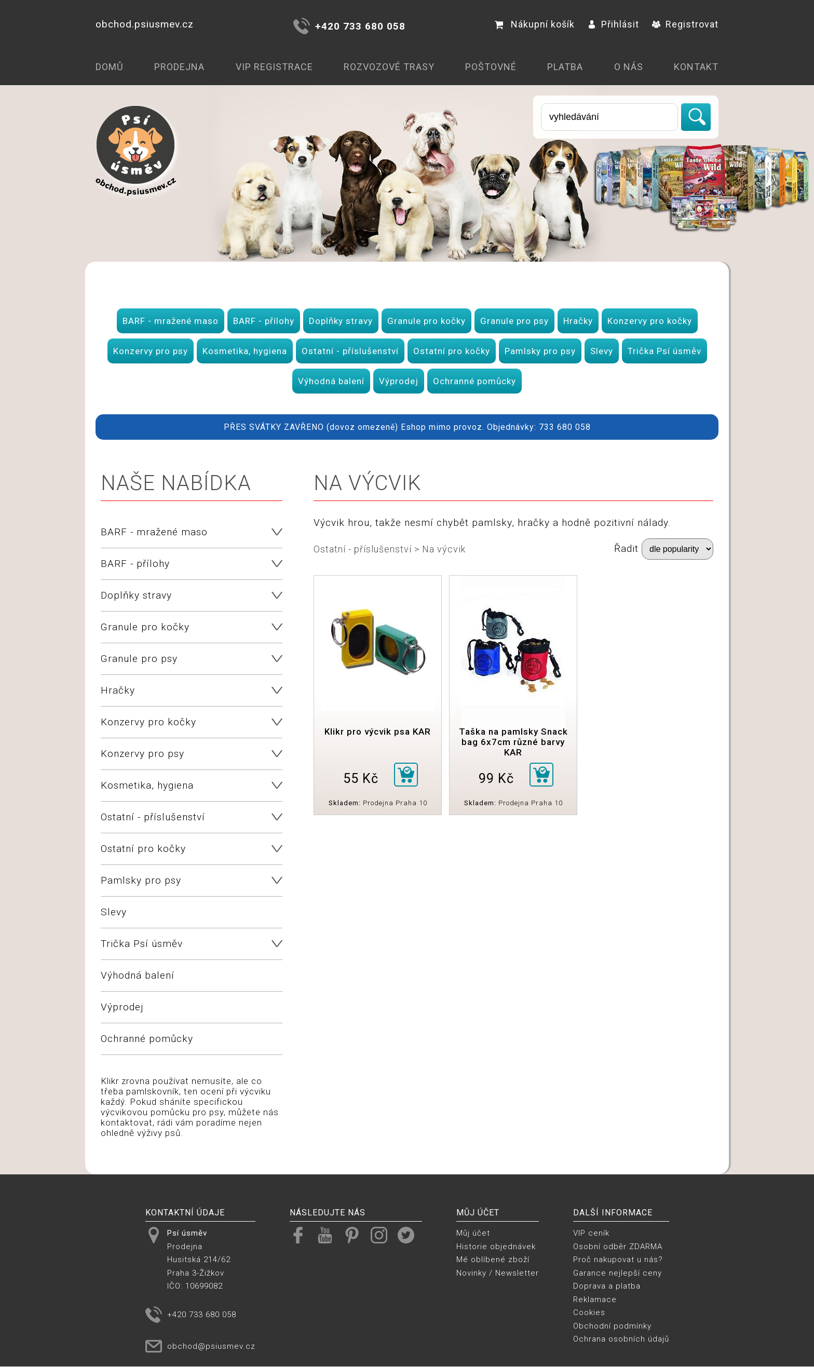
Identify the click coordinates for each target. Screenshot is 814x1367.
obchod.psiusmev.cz (145, 24)
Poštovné (491, 66)
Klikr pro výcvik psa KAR (377, 731)
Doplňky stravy (341, 321)
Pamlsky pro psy (540, 351)
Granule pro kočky (426, 321)
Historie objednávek (496, 1246)
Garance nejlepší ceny (617, 1273)
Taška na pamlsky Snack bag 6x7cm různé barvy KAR (513, 741)
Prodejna (179, 66)
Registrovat (685, 24)
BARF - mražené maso (171, 321)
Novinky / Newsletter (497, 1273)
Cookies (589, 1312)
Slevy (601, 351)
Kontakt (696, 66)
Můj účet (473, 1233)
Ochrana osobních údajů (621, 1339)
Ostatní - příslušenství (350, 351)
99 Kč (496, 778)
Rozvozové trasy (389, 66)
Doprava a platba (607, 1286)
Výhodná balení (331, 381)
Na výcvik (444, 549)
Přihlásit (613, 24)
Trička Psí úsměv (664, 351)
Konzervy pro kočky (649, 321)
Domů (110, 66)
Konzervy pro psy (150, 351)
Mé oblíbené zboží (493, 1259)
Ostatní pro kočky (451, 351)
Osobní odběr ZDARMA (617, 1246)
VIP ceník (591, 1233)
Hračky (578, 321)
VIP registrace (274, 66)
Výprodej (398, 381)
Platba (565, 66)
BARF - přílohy (263, 321)
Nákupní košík (535, 24)
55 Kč (360, 778)
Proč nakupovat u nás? (618, 1259)
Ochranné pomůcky (474, 381)
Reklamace (595, 1299)
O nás (628, 66)
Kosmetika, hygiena (244, 351)
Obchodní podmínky (612, 1326)
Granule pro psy (514, 321)
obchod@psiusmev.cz (211, 1346)
